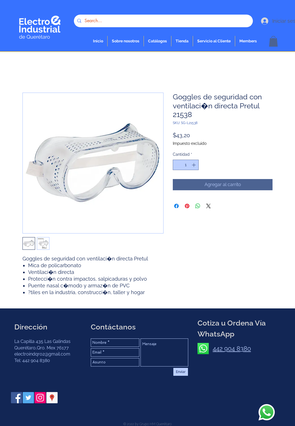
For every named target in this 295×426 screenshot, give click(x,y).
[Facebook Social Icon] (16, 397)
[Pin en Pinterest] (187, 206)
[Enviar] (180, 372)
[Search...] (163, 21)
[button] (182, 41)
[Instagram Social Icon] (40, 397)
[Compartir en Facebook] (176, 206)
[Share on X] (208, 206)
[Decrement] (177, 165)
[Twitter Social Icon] (28, 397)
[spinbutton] (186, 165)
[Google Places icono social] (52, 397)
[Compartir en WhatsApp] (197, 206)
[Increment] (194, 165)
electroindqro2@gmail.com (42, 354)
